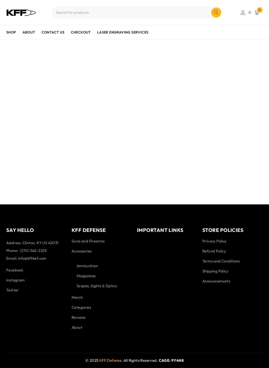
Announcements (216, 281)
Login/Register (242, 12)
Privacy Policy (214, 241)
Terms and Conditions (221, 261)
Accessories (81, 251)
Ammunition (87, 265)
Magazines (86, 275)
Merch (77, 297)
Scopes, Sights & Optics (97, 285)
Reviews (79, 317)
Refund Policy (214, 251)
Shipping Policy (215, 271)
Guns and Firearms (88, 241)
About (77, 327)
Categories (81, 307)
